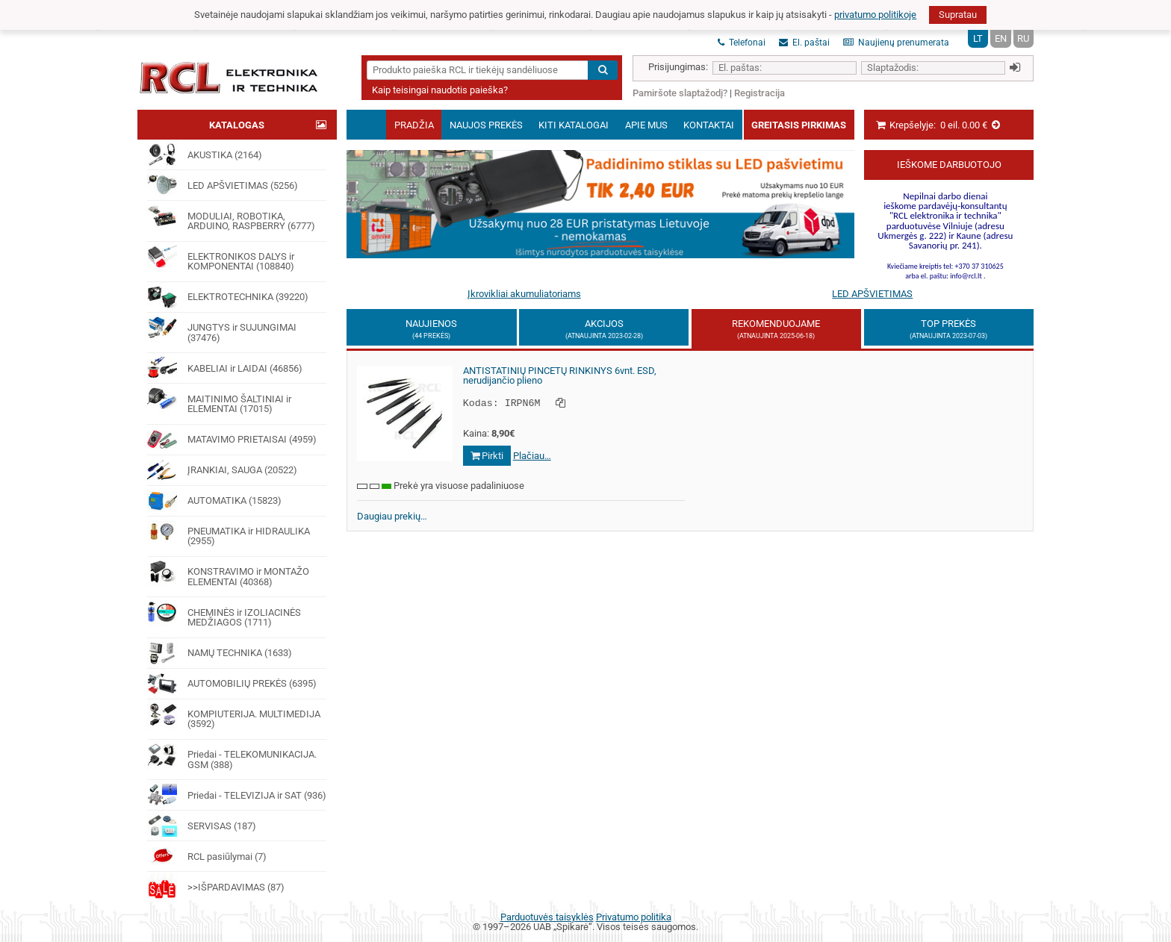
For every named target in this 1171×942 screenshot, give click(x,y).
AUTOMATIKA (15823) (214, 501)
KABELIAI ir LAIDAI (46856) (224, 368)
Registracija (759, 93)
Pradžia (414, 125)
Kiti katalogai (573, 125)
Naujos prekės (486, 125)
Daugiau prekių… (392, 515)
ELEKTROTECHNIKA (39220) (227, 297)
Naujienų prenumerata (896, 42)
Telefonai (741, 42)
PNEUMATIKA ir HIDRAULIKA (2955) (228, 532)
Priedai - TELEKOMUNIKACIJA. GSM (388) (231, 755)
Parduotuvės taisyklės (547, 917)
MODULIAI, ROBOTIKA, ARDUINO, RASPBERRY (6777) (230, 216)
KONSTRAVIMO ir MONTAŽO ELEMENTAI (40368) (227, 572)
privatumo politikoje (875, 14)
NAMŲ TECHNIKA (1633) (219, 653)
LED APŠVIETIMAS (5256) (222, 185)
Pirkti (486, 455)
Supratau (958, 14)
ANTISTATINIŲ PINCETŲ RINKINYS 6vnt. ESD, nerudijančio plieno (559, 376)
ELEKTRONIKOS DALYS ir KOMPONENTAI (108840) (220, 257)
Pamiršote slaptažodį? (680, 93)
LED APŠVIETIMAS (872, 293)
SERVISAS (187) (201, 825)
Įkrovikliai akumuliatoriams (524, 293)
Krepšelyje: (938, 125)
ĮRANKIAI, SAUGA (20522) (221, 470)
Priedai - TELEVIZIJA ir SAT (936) (236, 795)
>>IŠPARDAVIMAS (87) (215, 887)
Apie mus (646, 125)
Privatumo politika (633, 917)
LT (978, 38)
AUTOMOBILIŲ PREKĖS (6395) (231, 684)
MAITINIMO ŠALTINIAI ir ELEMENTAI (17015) (219, 399)
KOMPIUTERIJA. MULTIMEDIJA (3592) (233, 714)
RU (1023, 38)
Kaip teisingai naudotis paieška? (440, 90)
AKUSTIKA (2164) (204, 154)
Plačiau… (532, 455)
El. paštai (804, 42)
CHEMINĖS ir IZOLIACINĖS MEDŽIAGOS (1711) (223, 612)
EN (1001, 38)
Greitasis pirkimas (798, 125)
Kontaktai (708, 125)
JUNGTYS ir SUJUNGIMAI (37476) (221, 328)
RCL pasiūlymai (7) (206, 856)
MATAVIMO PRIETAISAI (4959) (231, 440)
